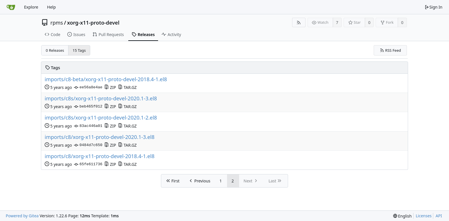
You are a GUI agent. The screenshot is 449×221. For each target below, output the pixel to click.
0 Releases (55, 50)
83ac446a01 (88, 126)
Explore (31, 7)
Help (51, 7)
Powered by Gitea (22, 215)
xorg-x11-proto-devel (93, 22)
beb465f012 (88, 106)
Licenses (424, 215)
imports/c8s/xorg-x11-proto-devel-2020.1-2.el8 (101, 117)
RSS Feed (390, 50)
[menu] (402, 216)
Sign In (433, 7)
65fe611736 (88, 164)
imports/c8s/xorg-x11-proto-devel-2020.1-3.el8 (101, 98)
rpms (56, 22)
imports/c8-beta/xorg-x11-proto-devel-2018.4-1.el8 (106, 79)
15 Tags (79, 50)
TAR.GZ (127, 87)
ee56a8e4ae (88, 87)
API (439, 215)
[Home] (11, 7)
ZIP (110, 87)
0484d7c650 (88, 145)
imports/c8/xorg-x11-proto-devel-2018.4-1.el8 (100, 156)
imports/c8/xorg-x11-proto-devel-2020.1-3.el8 (100, 137)
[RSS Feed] (299, 22)
